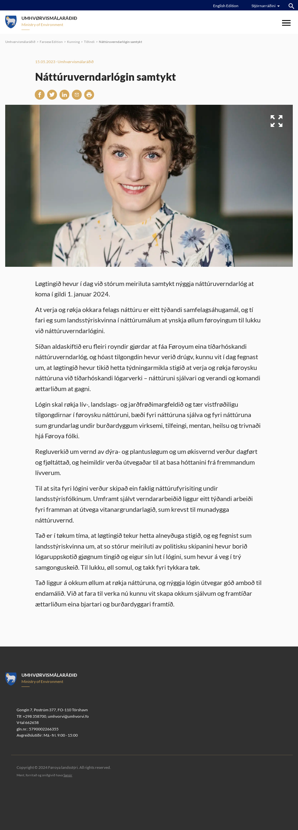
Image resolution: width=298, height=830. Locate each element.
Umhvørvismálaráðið (20, 42)
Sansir (67, 775)
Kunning (73, 42)
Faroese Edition (51, 42)
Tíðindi (89, 42)
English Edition (225, 5)
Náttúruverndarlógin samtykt (120, 42)
